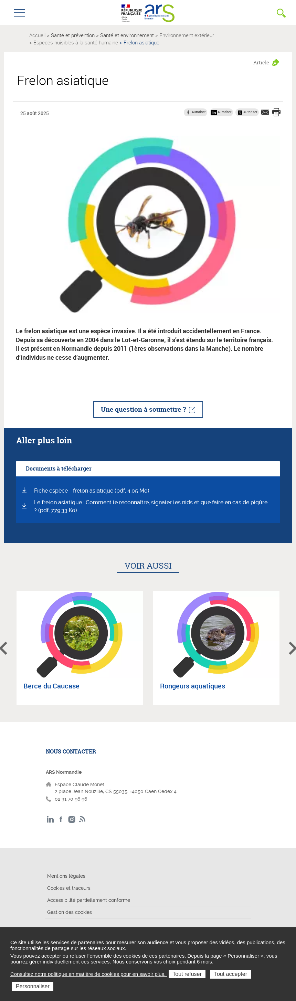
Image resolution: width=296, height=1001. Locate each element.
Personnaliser (33, 986)
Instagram (71, 819)
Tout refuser (186, 974)
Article (261, 62)
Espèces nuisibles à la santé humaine (75, 42)
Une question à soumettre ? (143, 409)
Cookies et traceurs (69, 888)
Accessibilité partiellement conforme (88, 900)
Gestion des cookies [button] (69, 912)
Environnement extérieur (186, 35)
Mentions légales (66, 876)
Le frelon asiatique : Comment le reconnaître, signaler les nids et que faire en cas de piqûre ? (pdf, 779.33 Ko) (150, 506)
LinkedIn (50, 819)
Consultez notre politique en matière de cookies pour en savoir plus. (88, 974)
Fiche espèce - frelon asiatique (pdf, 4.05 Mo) (91, 490)
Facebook (61, 819)
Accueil (37, 35)
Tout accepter (230, 974)
